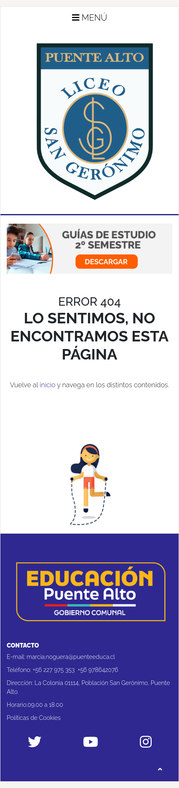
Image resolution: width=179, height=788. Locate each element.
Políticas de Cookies (34, 717)
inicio (47, 385)
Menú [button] (89, 18)
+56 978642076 (97, 669)
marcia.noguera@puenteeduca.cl (71, 656)
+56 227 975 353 (54, 669)
